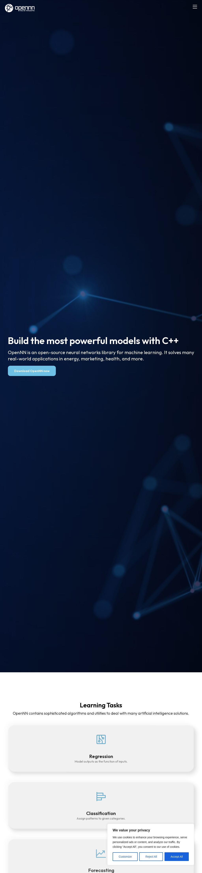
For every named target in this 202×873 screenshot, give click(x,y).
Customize (125, 856)
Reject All (151, 856)
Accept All (177, 856)
